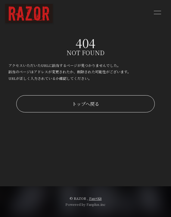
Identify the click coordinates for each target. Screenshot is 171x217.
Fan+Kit (95, 198)
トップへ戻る (85, 103)
